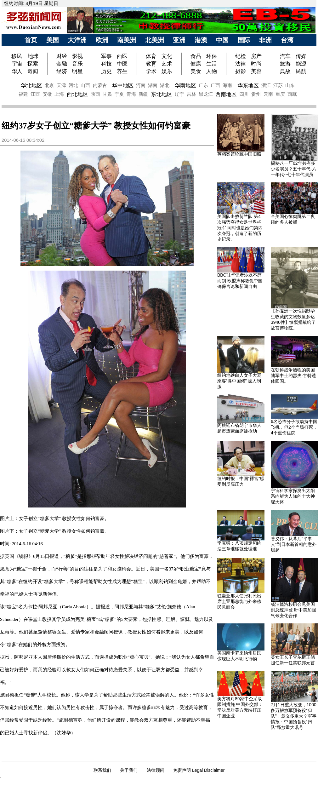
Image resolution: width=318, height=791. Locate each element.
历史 (106, 71)
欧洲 (102, 40)
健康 (195, 63)
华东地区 (248, 85)
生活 (211, 63)
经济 (61, 71)
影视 (77, 56)
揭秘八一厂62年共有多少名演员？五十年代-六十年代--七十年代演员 (293, 169)
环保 (211, 56)
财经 (61, 56)
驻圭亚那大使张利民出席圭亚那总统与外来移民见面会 (239, 601)
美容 (256, 71)
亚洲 (179, 40)
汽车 (285, 56)
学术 (151, 71)
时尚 (256, 63)
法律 (240, 63)
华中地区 (122, 85)
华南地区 (185, 85)
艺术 (167, 63)
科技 (106, 63)
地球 (33, 56)
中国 (222, 40)
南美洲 (126, 40)
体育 (151, 56)
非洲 (265, 40)
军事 (106, 56)
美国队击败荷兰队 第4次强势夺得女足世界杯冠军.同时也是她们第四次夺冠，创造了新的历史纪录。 (240, 228)
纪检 (240, 56)
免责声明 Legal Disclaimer (198, 770)
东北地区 (161, 94)
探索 (32, 63)
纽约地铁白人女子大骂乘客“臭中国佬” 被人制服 (239, 381)
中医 (122, 63)
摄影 (240, 71)
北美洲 (154, 40)
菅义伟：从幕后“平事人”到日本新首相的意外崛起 (293, 544)
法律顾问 (155, 770)
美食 (195, 71)
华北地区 (31, 85)
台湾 (287, 40)
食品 (195, 56)
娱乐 (167, 71)
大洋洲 (77, 40)
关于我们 (129, 770)
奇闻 (32, 71)
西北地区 (77, 94)
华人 (17, 71)
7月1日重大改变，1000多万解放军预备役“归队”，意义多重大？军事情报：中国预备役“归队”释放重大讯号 (293, 716)
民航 (301, 71)
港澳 (201, 40)
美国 (52, 40)
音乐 (77, 63)
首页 (31, 40)
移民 (17, 56)
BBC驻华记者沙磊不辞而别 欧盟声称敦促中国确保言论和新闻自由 (240, 280)
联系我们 (102, 770)
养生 (122, 71)
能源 (301, 63)
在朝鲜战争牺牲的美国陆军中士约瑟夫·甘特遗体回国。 (293, 375)
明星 (77, 71)
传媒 (301, 56)
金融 (61, 63)
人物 (211, 71)
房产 (256, 56)
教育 (151, 63)
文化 (167, 56)
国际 (244, 40)
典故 (285, 71)
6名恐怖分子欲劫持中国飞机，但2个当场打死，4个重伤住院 (294, 427)
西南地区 (226, 94)
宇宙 (17, 63)
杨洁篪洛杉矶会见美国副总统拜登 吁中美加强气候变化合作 (293, 610)
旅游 (285, 63)
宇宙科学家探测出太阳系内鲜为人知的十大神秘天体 (293, 496)
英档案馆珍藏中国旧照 (239, 154)
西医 (122, 56)
